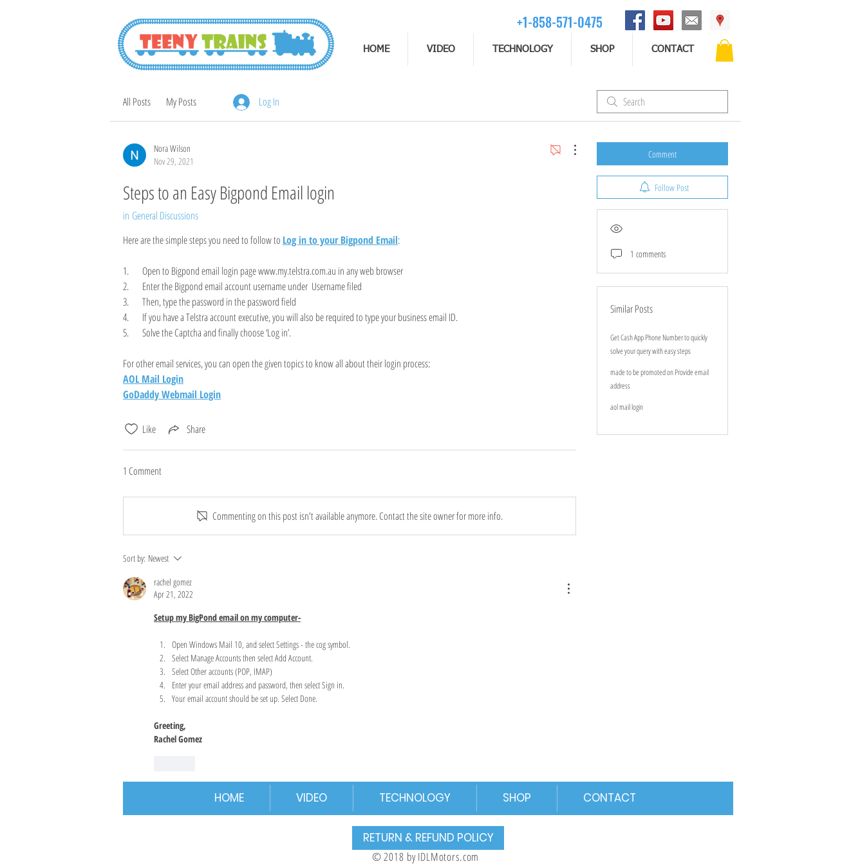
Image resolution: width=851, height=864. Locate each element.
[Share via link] (185, 429)
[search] (662, 101)
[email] (692, 20)
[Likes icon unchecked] (131, 429)
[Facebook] (635, 20)
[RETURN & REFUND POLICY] (428, 838)
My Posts (181, 102)
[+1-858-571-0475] (559, 21)
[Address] (720, 20)
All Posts (137, 102)
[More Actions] (568, 150)
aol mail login (626, 406)
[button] (724, 50)
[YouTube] (663, 20)
